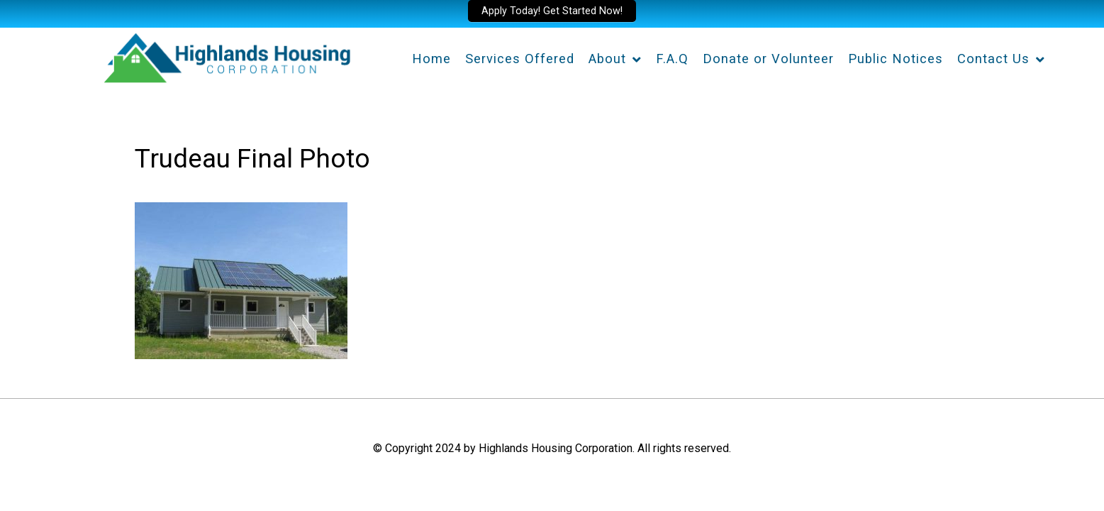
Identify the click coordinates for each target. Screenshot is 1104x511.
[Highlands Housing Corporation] (226, 55)
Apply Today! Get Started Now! (552, 11)
